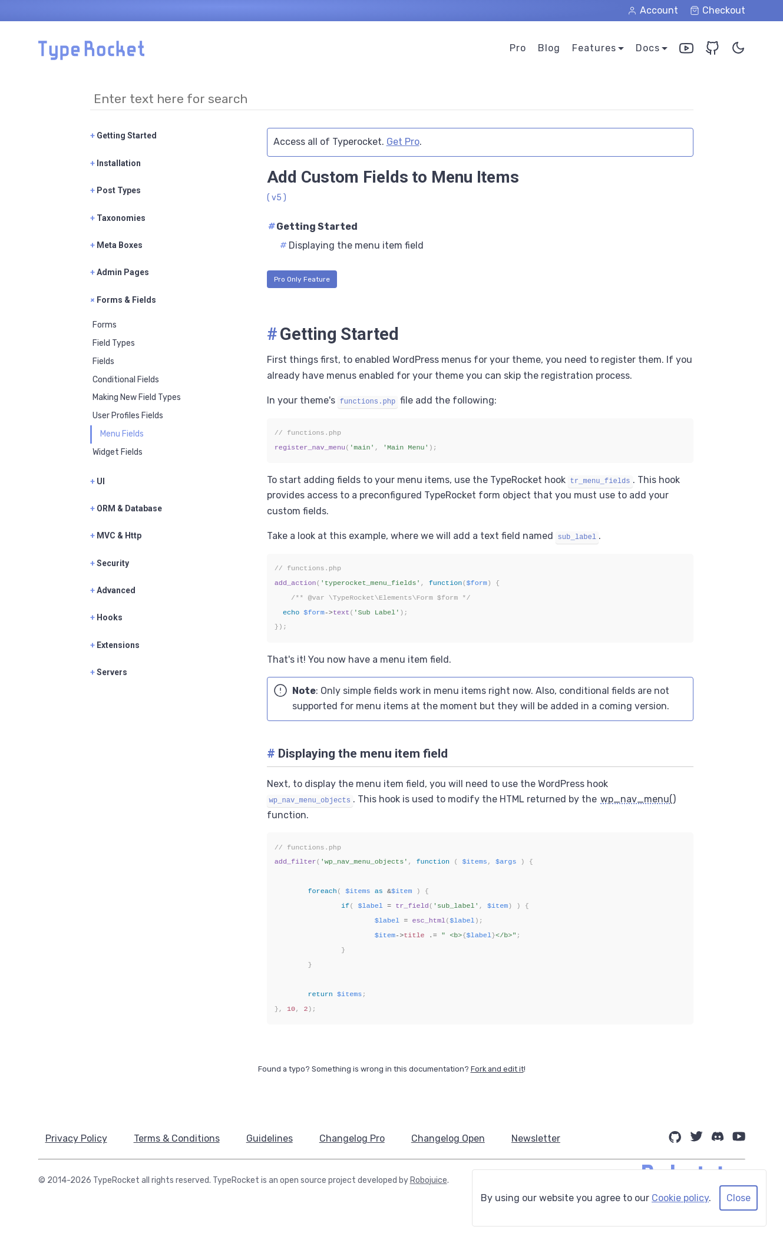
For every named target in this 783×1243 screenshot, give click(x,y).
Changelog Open (455, 1138)
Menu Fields (122, 434)
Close (738, 1198)
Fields (103, 361)
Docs (648, 48)
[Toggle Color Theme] (738, 50)
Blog (549, 48)
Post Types (115, 190)
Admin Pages (119, 272)
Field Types (113, 343)
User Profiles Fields (127, 416)
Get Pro (402, 141)
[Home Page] (91, 56)
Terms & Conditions (179, 1138)
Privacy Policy (76, 1138)
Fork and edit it (497, 1069)
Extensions (115, 645)
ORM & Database (126, 508)
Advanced (113, 590)
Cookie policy (680, 1198)
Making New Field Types (136, 397)
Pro (518, 48)
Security (109, 563)
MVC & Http (115, 535)
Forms (104, 325)
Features (594, 48)
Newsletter (544, 1138)
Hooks (106, 617)
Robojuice (428, 1180)
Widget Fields (117, 452)
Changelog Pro (357, 1138)
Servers (108, 672)
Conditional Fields (125, 380)
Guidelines (273, 1138)
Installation (115, 163)
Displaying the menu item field (352, 245)
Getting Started (123, 135)
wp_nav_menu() (638, 799)
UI (97, 481)
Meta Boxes (116, 245)
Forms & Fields (123, 300)
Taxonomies (118, 218)
